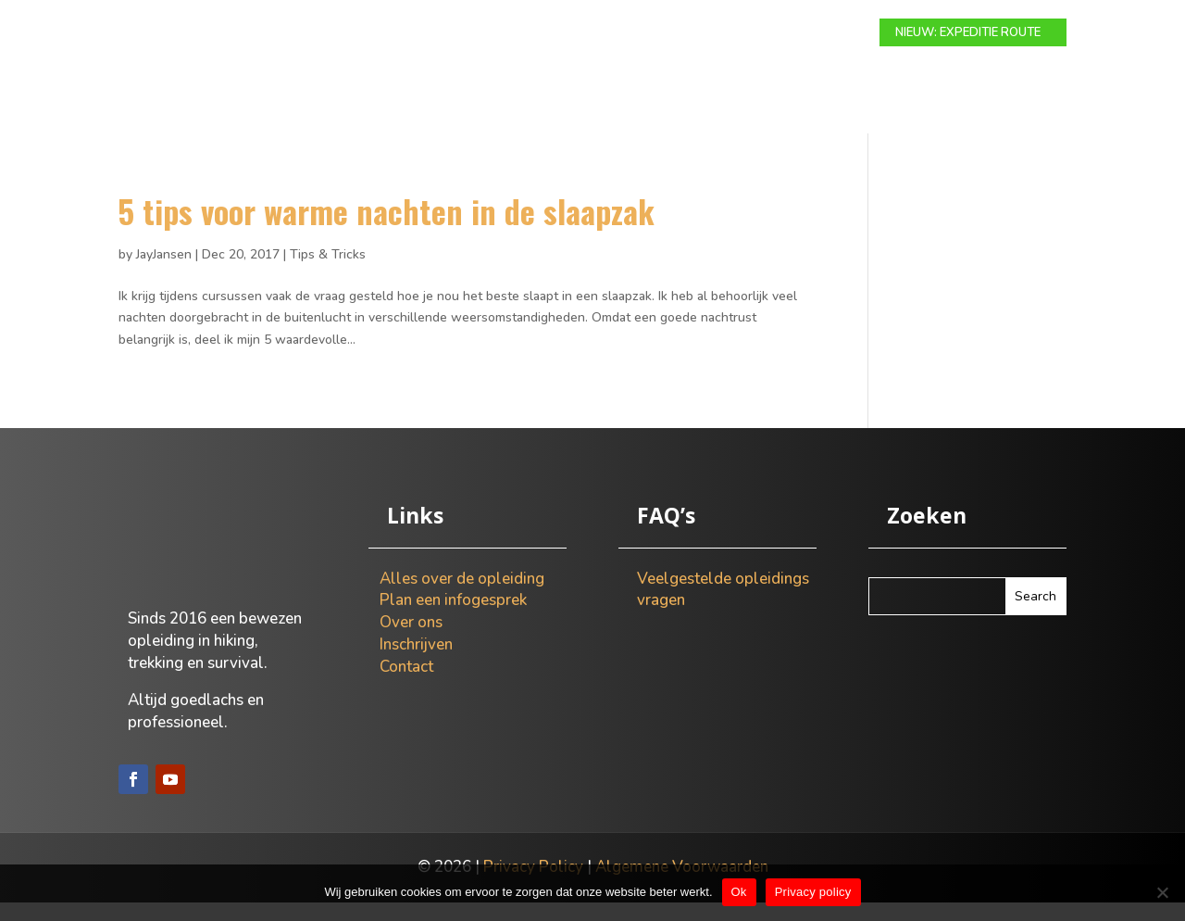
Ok (739, 892)
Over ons (741, 33)
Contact (825, 33)
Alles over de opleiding (462, 597)
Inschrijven (416, 663)
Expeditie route (524, 33)
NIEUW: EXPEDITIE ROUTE (968, 32)
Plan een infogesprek (453, 618)
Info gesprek (643, 33)
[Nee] (1162, 892)
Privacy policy (813, 892)
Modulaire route (389, 33)
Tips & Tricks (328, 273)
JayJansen (164, 273)
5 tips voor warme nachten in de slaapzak (386, 229)
